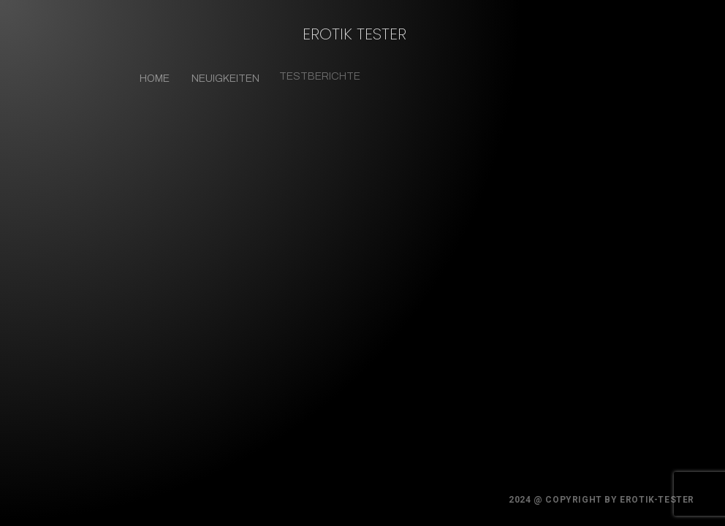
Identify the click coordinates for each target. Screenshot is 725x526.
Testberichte (316, 73)
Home (155, 78)
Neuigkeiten (225, 77)
